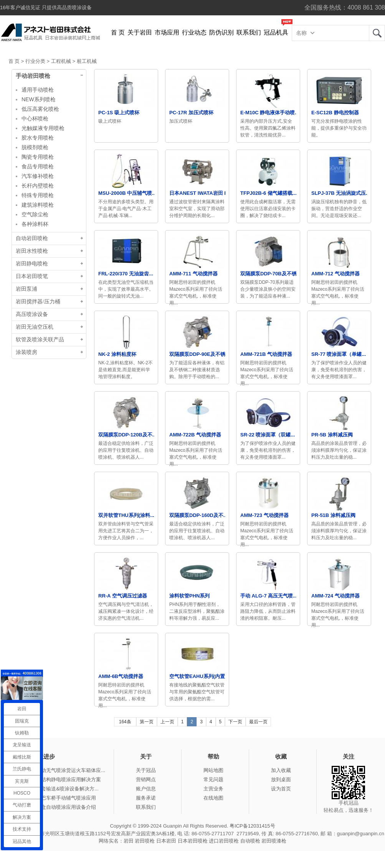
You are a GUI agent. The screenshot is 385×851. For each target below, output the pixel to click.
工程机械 (61, 61)
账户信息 (146, 789)
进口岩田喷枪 (224, 841)
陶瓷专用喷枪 (37, 157)
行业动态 (194, 32)
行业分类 (35, 61)
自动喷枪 (250, 841)
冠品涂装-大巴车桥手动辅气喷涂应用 (55, 798)
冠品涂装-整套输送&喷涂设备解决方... (57, 789)
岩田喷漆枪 (273, 841)
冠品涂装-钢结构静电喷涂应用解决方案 (58, 779)
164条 (125, 721)
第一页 (147, 721)
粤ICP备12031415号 (252, 826)
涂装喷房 (26, 352)
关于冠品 (146, 770)
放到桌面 (281, 779)
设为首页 (281, 789)
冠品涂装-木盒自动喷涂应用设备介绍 (55, 807)
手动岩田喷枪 (33, 76)
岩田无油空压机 (34, 327)
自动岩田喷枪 (32, 238)
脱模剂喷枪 (34, 147)
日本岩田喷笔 (32, 276)
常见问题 (213, 779)
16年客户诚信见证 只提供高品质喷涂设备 (46, 7)
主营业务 (213, 789)
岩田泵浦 (26, 289)
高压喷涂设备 (32, 314)
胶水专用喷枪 (37, 138)
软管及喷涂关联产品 (40, 339)
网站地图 (213, 770)
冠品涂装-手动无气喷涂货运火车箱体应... (60, 770)
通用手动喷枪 (37, 90)
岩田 (377, 33)
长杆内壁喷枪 (37, 186)
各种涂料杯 (34, 224)
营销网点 (146, 779)
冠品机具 (276, 32)
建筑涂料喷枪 (37, 205)
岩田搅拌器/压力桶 (38, 302)
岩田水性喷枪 (32, 251)
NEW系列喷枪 (38, 99)
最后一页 (258, 721)
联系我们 (248, 32)
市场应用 (167, 32)
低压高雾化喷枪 (40, 109)
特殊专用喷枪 (37, 195)
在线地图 (213, 798)
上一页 (167, 721)
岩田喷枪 (145, 841)
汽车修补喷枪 (37, 176)
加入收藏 (281, 770)
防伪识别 (221, 32)
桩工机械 (87, 61)
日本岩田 (166, 841)
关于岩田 (139, 32)
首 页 (118, 32)
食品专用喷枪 (37, 166)
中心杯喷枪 (34, 118)
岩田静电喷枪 (32, 264)
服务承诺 (146, 798)
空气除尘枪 (34, 214)
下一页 (235, 721)
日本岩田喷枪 (193, 841)
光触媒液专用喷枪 (42, 128)
